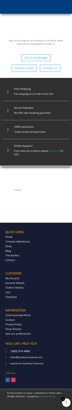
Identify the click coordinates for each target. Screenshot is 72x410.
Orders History (14, 287)
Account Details (14, 283)
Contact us (50, 68)
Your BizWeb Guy (47, 396)
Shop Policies (13, 329)
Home (9, 237)
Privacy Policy (13, 324)
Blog (8, 251)
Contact (10, 260)
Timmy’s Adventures (17, 241)
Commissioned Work (18, 315)
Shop (8, 246)
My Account (12, 278)
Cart (8, 292)
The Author (12, 255)
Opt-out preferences (18, 333)
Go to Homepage (36, 58)
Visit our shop (24, 68)
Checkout (11, 297)
